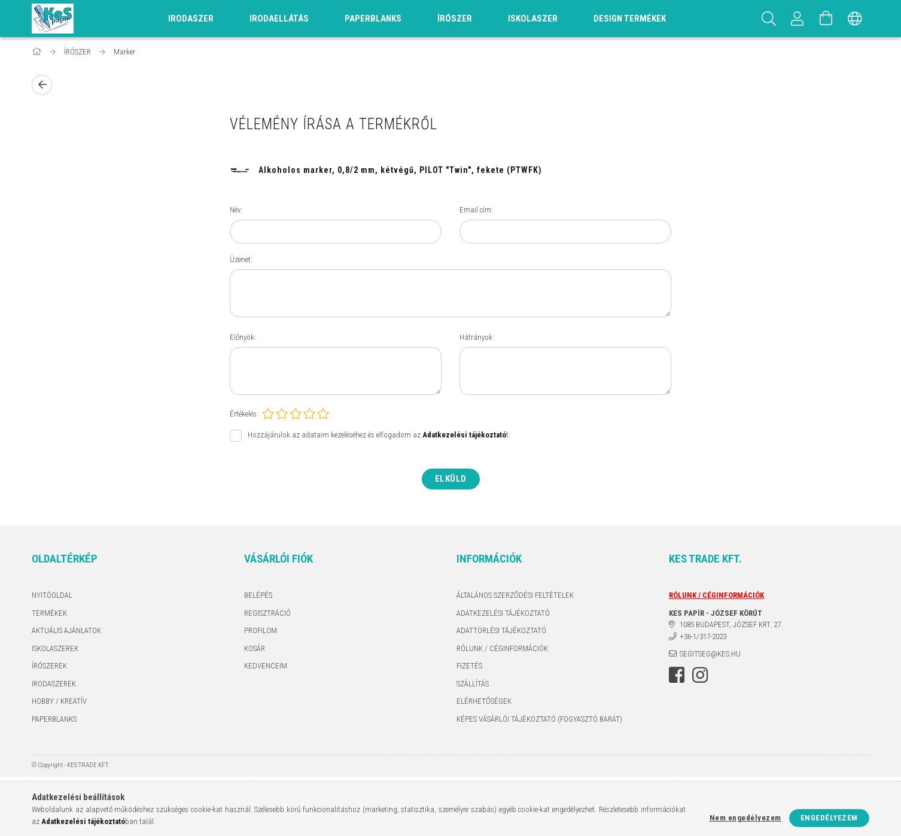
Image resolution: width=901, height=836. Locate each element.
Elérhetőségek (484, 701)
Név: (236, 209)
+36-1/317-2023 (703, 636)
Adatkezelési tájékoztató (503, 613)
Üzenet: (241, 259)
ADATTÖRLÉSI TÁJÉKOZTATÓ (501, 630)
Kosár (254, 648)
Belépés (258, 595)
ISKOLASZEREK (55, 648)
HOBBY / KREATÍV (59, 701)
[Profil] (797, 18)
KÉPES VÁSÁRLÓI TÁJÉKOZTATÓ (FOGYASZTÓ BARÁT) (539, 719)
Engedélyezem (829, 817)
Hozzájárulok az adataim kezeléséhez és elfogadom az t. (379, 435)
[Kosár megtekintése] (826, 18)
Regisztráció (267, 613)
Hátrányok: (476, 337)
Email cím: (476, 209)
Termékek (49, 613)
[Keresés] (768, 18)
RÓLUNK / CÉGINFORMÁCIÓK (502, 648)
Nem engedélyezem (745, 817)
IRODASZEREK (54, 683)
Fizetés (469, 665)
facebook (676, 675)
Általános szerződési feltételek (515, 595)
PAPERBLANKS (54, 719)
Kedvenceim (265, 665)
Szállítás (472, 683)
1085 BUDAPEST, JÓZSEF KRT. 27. (731, 624)
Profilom (260, 630)
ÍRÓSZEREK (49, 665)
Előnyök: (243, 337)
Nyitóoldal (52, 595)
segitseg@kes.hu (710, 653)
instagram (700, 675)
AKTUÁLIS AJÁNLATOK (66, 630)
